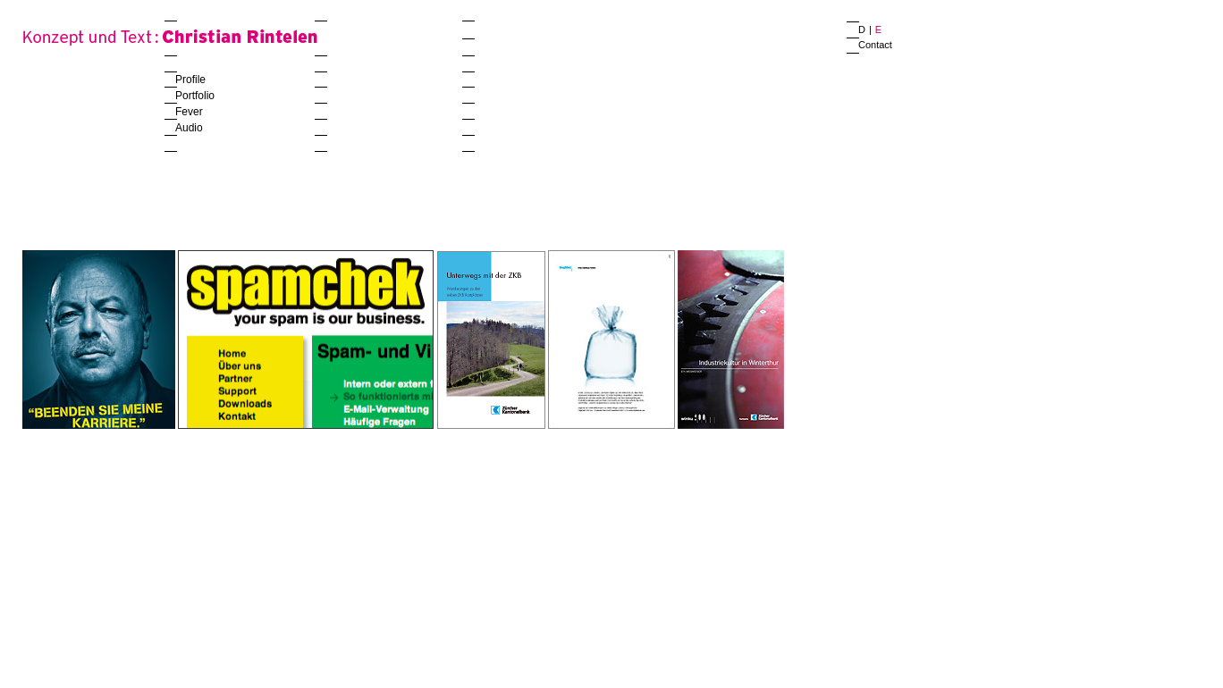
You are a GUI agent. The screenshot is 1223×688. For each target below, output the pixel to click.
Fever (189, 111)
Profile (190, 79)
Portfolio (195, 95)
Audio (189, 128)
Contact (875, 44)
